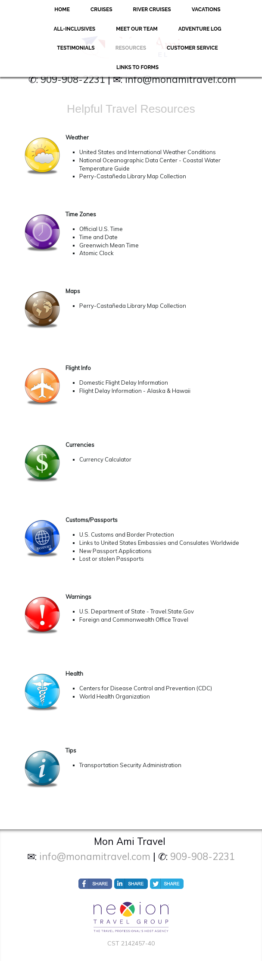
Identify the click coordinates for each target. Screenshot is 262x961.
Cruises (101, 9)
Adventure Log (199, 29)
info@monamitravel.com (180, 79)
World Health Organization (114, 696)
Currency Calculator (105, 459)
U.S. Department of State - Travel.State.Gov (136, 611)
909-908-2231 (73, 79)
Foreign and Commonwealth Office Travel (133, 619)
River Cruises (152, 9)
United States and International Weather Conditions (147, 152)
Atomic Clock (96, 253)
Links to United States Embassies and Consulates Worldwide (159, 542)
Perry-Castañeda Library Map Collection (132, 176)
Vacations (206, 9)
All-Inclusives (74, 29)
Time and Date (98, 237)
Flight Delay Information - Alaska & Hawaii (134, 390)
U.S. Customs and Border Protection (126, 534)
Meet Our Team (136, 29)
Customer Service (192, 48)
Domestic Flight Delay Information (123, 382)
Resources (130, 48)
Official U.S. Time (101, 228)
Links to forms (137, 67)
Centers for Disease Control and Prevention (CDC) (145, 688)
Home (62, 9)
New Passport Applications (115, 550)
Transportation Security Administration (130, 765)
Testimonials (75, 48)
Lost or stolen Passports (111, 558)
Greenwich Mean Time (109, 245)
